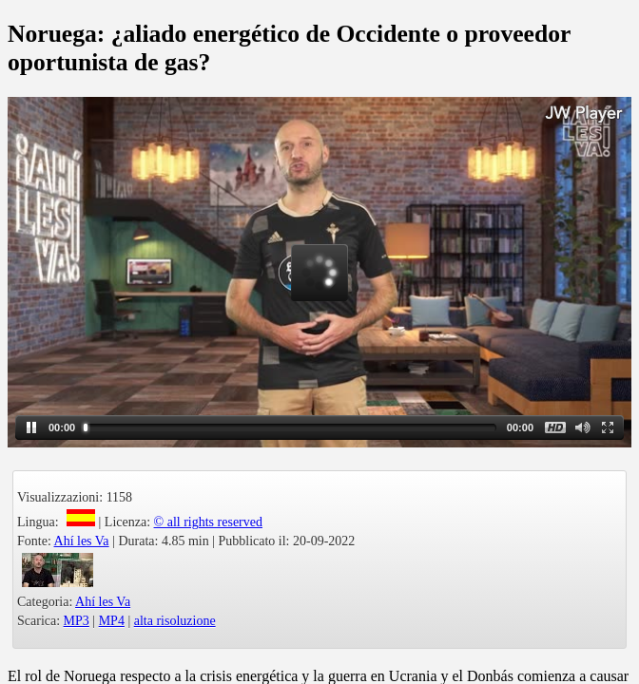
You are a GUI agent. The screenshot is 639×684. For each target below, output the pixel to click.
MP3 (76, 621)
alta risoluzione (175, 621)
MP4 (112, 621)
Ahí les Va (81, 541)
